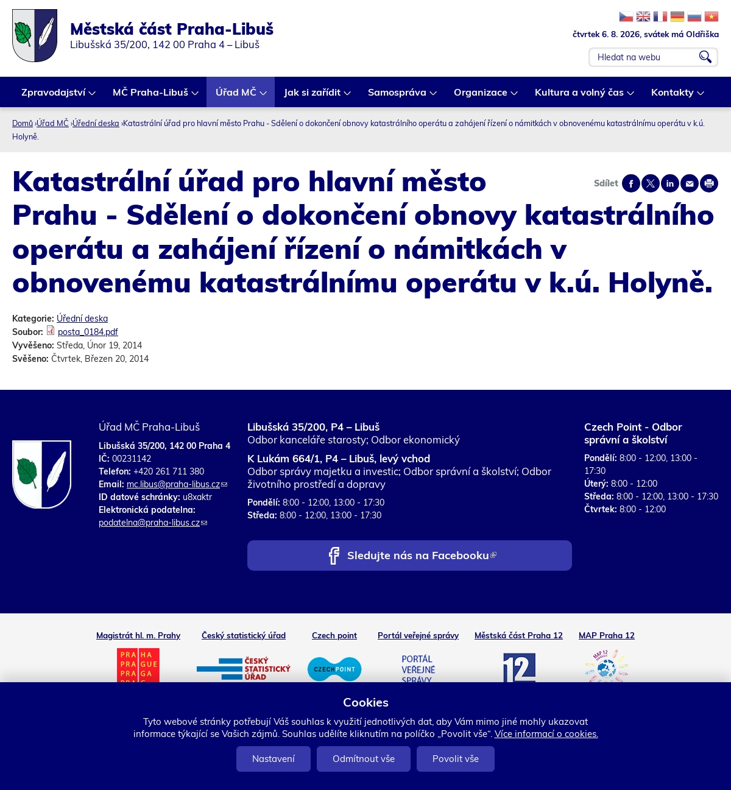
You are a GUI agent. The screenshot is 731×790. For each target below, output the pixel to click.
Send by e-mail (689, 183)
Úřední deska (95, 123)
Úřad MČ (237, 96)
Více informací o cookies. (546, 733)
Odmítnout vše (364, 758)
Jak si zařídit (313, 96)
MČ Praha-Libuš (151, 96)
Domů (22, 123)
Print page (709, 183)
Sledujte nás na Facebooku (421, 556)
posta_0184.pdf (88, 331)
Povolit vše (456, 758)
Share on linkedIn (670, 183)
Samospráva (398, 96)
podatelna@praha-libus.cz (153, 522)
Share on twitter (650, 183)
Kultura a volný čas (580, 96)
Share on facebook (631, 183)
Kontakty (673, 96)
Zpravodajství (54, 96)
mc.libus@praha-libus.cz (177, 484)
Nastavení (273, 758)
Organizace (481, 96)
